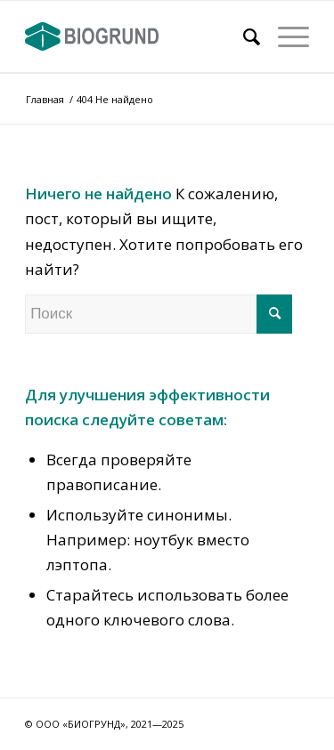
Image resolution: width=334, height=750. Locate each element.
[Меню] (284, 36)
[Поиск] (242, 36)
